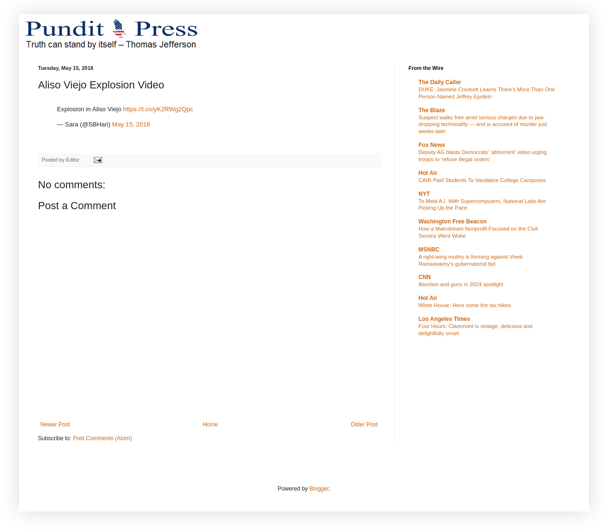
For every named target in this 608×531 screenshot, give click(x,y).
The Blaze (431, 110)
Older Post (364, 424)
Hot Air (427, 173)
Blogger (319, 488)
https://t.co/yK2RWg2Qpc (158, 109)
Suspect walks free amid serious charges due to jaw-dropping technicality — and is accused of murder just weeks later (482, 125)
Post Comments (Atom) (102, 438)
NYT (424, 194)
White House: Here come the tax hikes (464, 305)
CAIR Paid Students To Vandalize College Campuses (482, 180)
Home (210, 424)
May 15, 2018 (131, 124)
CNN (424, 277)
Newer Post (55, 424)
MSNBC (428, 249)
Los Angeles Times (444, 319)
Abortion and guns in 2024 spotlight (461, 284)
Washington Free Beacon (452, 221)
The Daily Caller (439, 82)
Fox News (431, 145)
